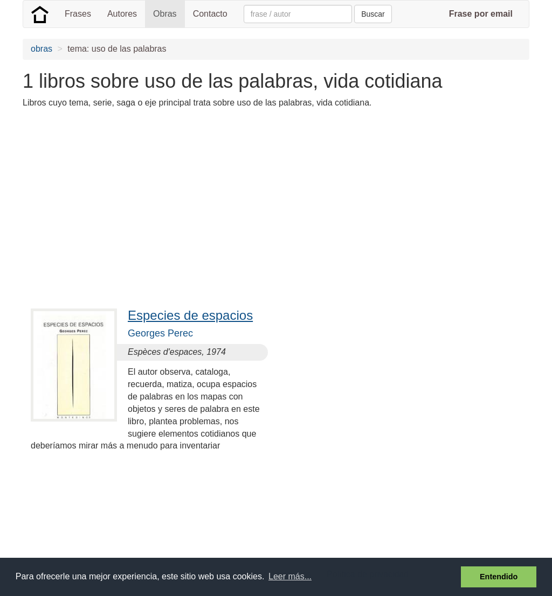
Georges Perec (160, 333)
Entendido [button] (499, 576)
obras (41, 48)
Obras (165, 13)
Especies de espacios (190, 315)
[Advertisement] (219, 192)
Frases (78, 13)
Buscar (373, 14)
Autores (122, 13)
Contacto (210, 13)
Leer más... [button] (290, 576)
